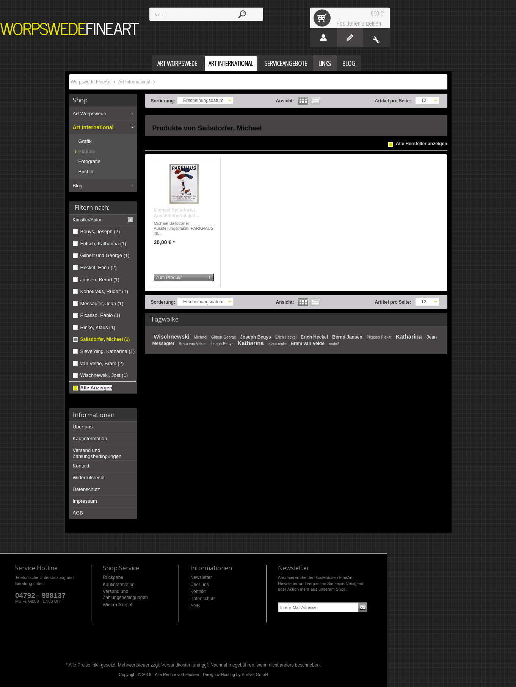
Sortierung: (163, 101)
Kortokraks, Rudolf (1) (104, 291)
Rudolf (334, 344)
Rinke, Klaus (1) (97, 327)
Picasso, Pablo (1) (100, 315)
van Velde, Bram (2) (102, 363)
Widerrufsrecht (89, 477)
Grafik (85, 141)
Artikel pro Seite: (393, 101)
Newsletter (201, 577)
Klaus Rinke (278, 344)
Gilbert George (224, 337)
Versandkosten (176, 665)
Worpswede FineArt (70, 29)
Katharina (409, 336)
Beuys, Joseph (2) (100, 231)
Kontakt (81, 466)
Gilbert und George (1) (105, 255)
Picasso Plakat (379, 337)
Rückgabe (113, 577)
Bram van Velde (193, 344)
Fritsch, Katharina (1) (103, 243)
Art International (135, 82)
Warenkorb (323, 18)
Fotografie (89, 161)
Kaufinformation (90, 438)
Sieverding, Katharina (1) (107, 351)
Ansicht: (285, 101)
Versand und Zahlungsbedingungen (97, 453)
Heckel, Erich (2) (98, 267)
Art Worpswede (90, 113)
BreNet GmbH (255, 674)
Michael (201, 337)
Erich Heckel (286, 337)
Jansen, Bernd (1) (99, 279)
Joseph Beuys (256, 337)
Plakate (87, 151)
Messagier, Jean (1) (102, 303)
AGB (78, 513)
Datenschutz (86, 489)
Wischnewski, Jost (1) (104, 375)
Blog (78, 185)
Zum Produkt (169, 277)
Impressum (85, 501)
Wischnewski (172, 336)
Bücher (86, 171)
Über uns (83, 427)
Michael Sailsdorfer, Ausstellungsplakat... (176, 213)
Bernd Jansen (348, 337)
